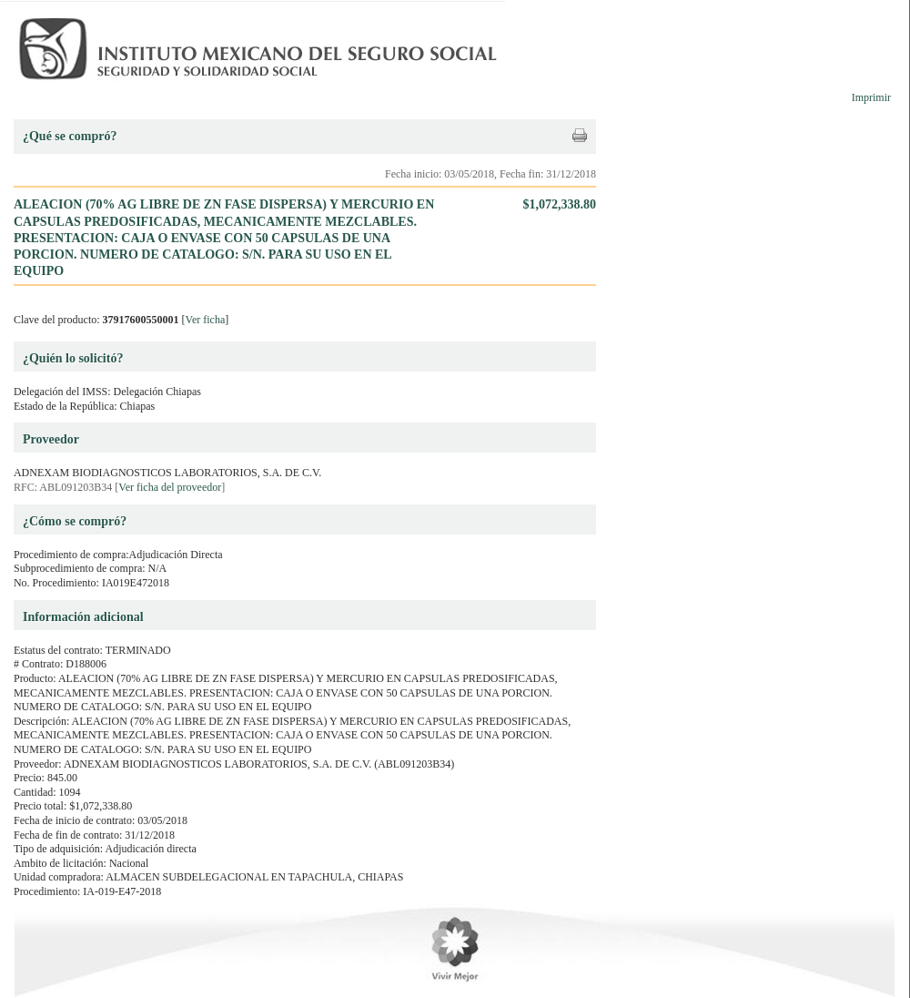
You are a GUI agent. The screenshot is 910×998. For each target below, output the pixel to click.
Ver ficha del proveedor (169, 487)
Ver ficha (206, 319)
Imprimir (871, 97)
